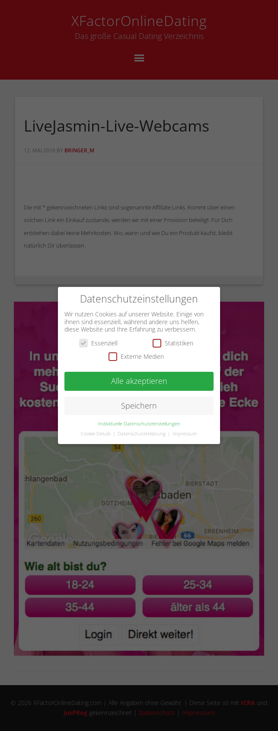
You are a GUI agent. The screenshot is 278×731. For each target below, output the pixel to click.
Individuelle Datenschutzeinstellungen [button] (139, 417)
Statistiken (173, 336)
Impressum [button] (185, 427)
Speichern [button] (139, 399)
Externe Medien (136, 350)
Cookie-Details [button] (96, 427)
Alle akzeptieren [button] (139, 375)
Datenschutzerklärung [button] (142, 427)
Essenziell (98, 336)
